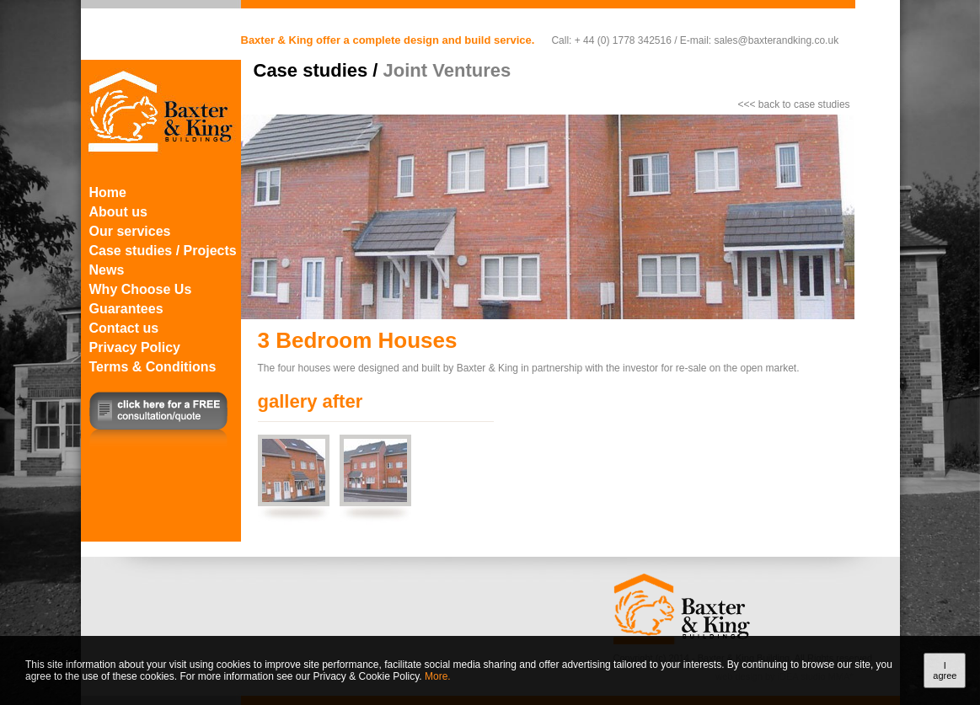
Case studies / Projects (163, 250)
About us (118, 212)
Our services (130, 231)
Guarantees (126, 309)
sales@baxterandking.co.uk (777, 40)
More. (438, 676)
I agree (944, 670)
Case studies (311, 70)
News (107, 270)
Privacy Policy (135, 347)
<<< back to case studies (794, 104)
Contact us (124, 328)
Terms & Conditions (153, 367)
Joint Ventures (447, 70)
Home (107, 192)
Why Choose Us (140, 289)
